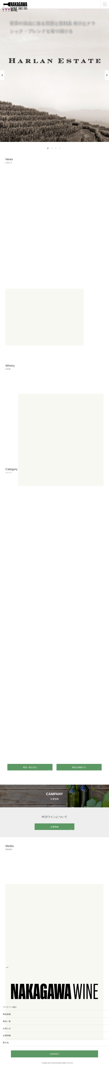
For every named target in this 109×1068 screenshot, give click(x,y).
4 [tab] (60, 149)
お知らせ (7, 1028)
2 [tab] (52, 149)
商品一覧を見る (36, 767)
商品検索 (7, 1014)
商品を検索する (85, 767)
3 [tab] (56, 149)
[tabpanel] (54, 75)
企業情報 (61, 827)
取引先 (6, 1042)
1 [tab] (48, 149)
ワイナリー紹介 (10, 1007)
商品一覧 (7, 1021)
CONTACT (54, 1054)
